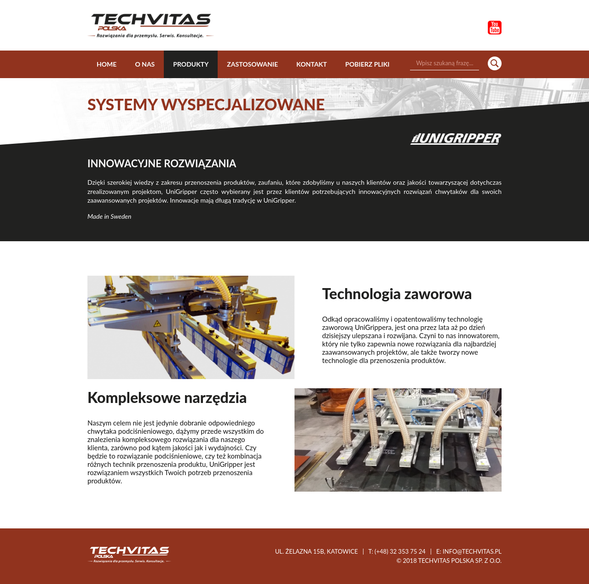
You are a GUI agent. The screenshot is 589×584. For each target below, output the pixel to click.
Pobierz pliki (367, 64)
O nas (145, 64)
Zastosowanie (252, 64)
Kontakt (311, 64)
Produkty (190, 64)
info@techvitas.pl (472, 551)
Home (106, 64)
